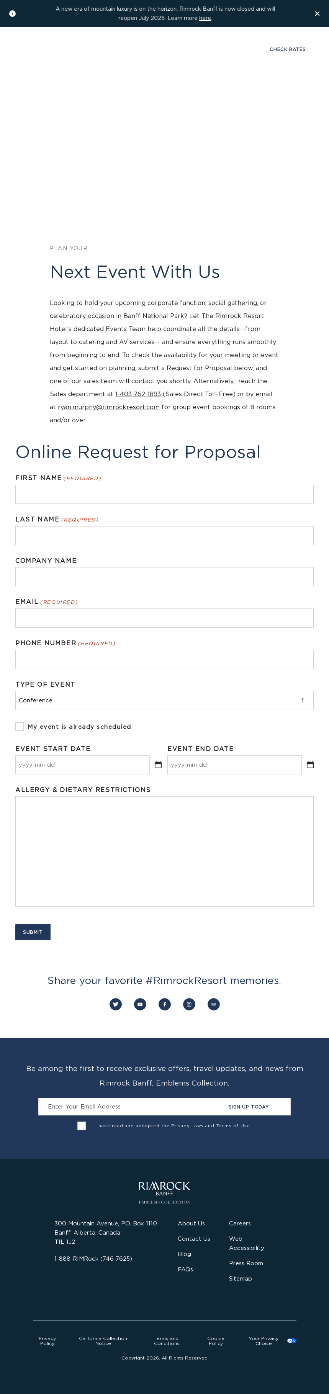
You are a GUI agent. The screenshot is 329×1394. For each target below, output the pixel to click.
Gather (187, 90)
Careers (240, 1223)
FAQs (185, 1269)
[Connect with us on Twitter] (116, 1004)
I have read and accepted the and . (173, 1125)
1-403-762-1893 (138, 393)
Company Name (46, 561)
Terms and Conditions (166, 1341)
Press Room (246, 1263)
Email (46, 602)
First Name (58, 478)
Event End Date (200, 749)
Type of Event (45, 684)
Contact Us (194, 1238)
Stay (53, 90)
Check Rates (288, 49)
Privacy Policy (47, 1341)
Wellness (145, 90)
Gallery (40, 49)
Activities (229, 90)
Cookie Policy (215, 1341)
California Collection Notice (103, 1341)
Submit (33, 932)
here (205, 18)
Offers (271, 90)
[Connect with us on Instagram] (189, 1004)
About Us (191, 1223)
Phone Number (65, 643)
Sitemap (240, 1278)
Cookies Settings (269, 1341)
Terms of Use (233, 1125)
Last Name (57, 519)
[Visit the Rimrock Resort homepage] (164, 56)
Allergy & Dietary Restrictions (83, 790)
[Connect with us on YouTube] (140, 1004)
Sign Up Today (248, 1106)
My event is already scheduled (79, 726)
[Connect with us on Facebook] (165, 1004)
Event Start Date (53, 749)
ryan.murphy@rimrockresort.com (109, 406)
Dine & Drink (94, 90)
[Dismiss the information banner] (317, 13)
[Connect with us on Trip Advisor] (214, 1004)
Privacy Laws (187, 1125)
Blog (184, 1254)
